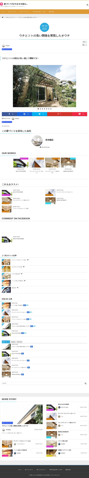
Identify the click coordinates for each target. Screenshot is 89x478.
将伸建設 (6, 45)
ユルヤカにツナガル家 (17, 266)
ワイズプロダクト (19, 443)
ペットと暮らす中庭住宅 (17, 280)
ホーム (3, 11)
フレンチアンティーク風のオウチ (21, 200)
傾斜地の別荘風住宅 (68, 171)
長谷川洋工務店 (63, 407)
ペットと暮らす (5, 455)
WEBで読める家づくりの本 (39, 11)
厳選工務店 (51, 11)
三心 (60, 416)
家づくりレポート (13, 11)
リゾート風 (73, 158)
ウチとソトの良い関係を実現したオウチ (21, 326)
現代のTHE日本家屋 (21, 171)
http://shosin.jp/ (45, 147)
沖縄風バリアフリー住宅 (64, 450)
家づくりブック (49, 455)
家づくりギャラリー (24, 11)
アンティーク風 (40, 158)
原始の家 (14, 287)
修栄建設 (61, 443)
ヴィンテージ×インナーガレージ (64, 192)
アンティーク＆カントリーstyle (20, 208)
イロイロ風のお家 (16, 273)
